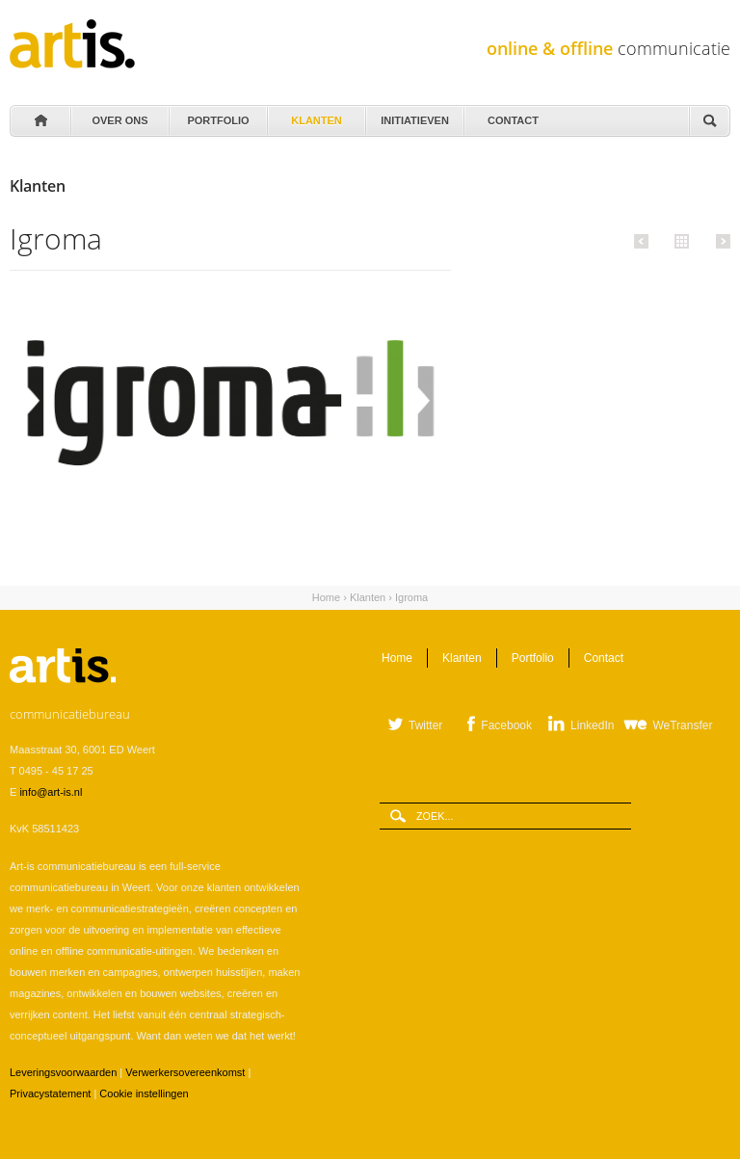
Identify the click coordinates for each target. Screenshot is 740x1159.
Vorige (644, 240)
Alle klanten (679, 240)
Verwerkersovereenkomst (185, 1072)
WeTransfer (682, 725)
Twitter (425, 725)
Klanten (315, 115)
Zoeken (709, 122)
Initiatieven (413, 115)
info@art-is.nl (50, 792)
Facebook (506, 725)
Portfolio (217, 115)
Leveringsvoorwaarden (63, 1072)
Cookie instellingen (143, 1093)
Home (39, 121)
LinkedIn (592, 725)
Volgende (720, 240)
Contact (511, 115)
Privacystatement (50, 1093)
